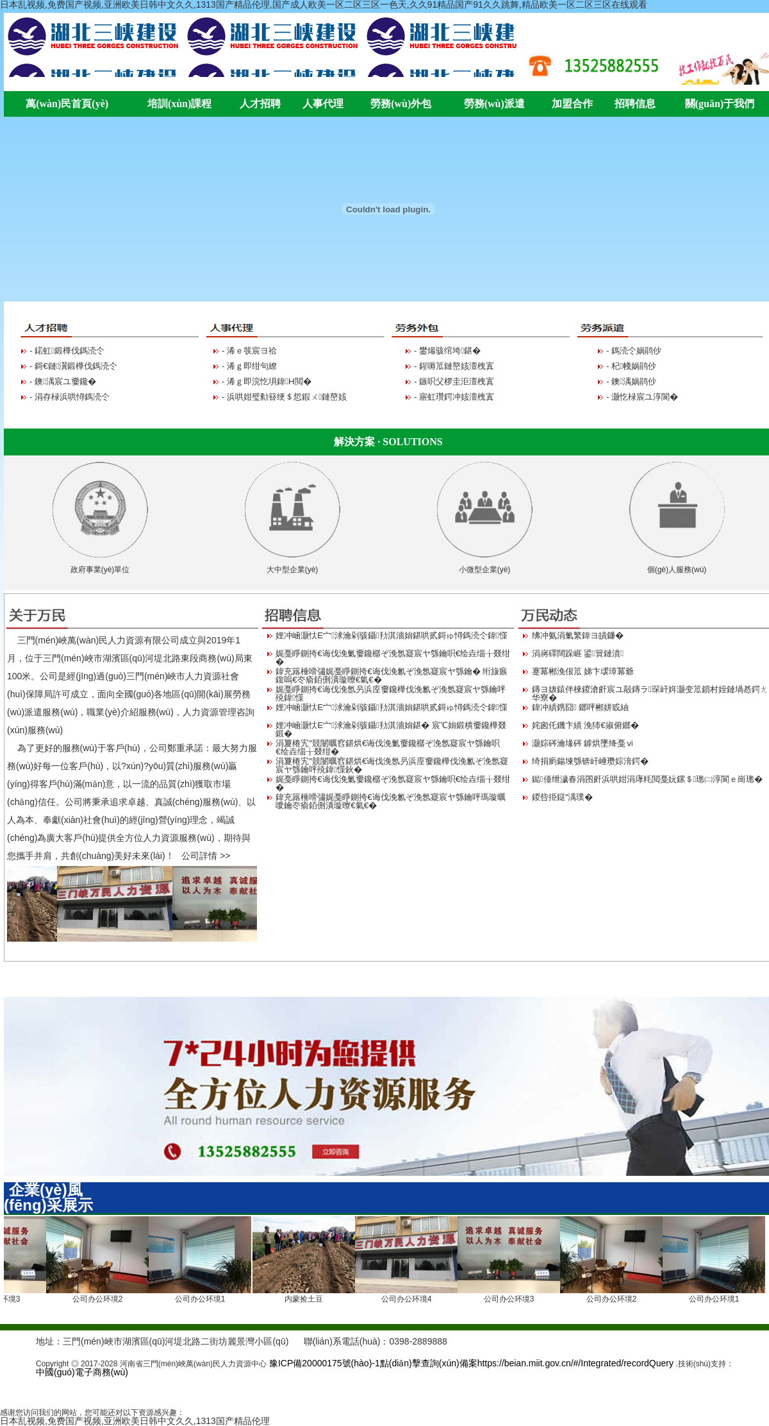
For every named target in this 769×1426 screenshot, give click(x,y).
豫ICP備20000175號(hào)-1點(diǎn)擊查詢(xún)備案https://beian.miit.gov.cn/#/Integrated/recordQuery (470, 1363)
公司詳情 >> (205, 856)
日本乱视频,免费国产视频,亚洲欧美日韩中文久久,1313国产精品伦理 (135, 1421)
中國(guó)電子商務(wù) (82, 1372)
